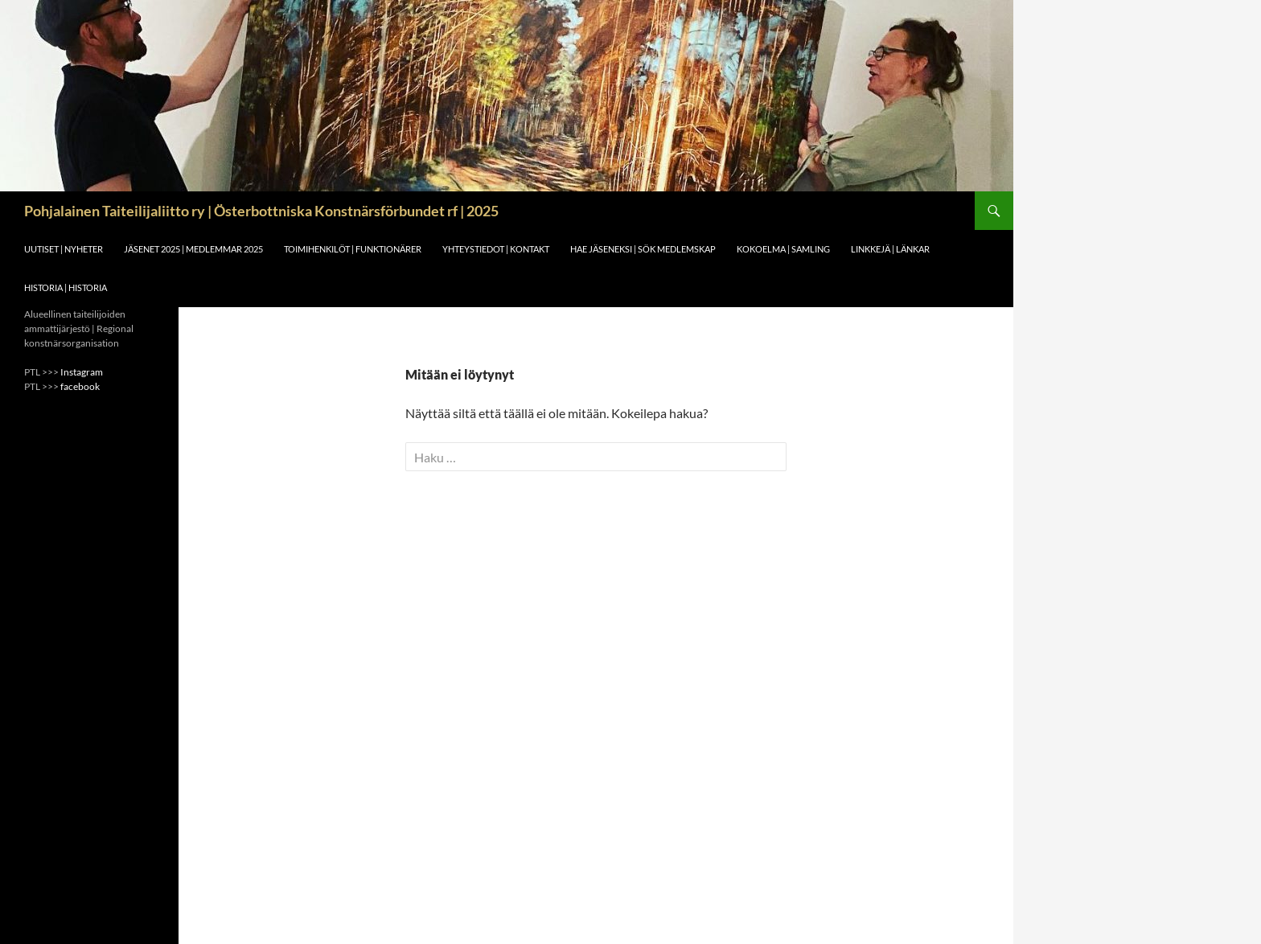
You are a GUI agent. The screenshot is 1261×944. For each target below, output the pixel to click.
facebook (80, 386)
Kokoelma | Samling (783, 249)
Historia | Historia (65, 287)
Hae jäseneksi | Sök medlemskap (643, 249)
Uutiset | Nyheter (63, 249)
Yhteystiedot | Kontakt (495, 249)
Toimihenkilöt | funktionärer (352, 249)
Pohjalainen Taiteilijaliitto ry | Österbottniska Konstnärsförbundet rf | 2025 (261, 211)
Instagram (81, 372)
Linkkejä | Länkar (890, 249)
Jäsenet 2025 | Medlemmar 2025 (193, 249)
